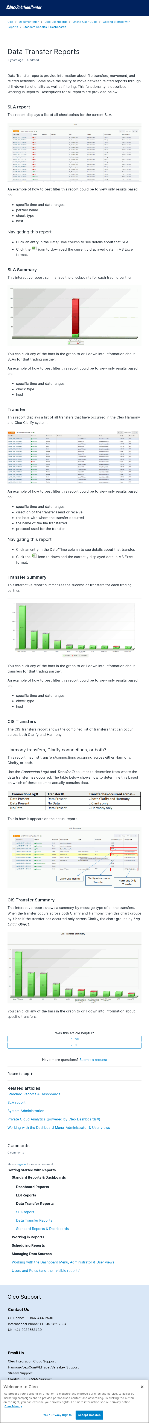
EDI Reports (26, 1195)
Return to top (20, 1073)
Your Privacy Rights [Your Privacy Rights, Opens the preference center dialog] (57, 1415)
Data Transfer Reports (35, 1203)
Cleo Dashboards (56, 22)
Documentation (29, 22)
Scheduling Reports (28, 1245)
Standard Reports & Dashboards (44, 27)
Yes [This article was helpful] (76, 1039)
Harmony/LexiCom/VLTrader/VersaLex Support (43, 1367)
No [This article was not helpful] (76, 1045)
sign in (21, 1164)
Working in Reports (28, 1237)
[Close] (142, 1386)
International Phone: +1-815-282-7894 (37, 1324)
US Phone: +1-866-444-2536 (30, 1318)
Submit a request (93, 1059)
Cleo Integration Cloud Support (32, 1361)
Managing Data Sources (32, 1253)
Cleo (11, 22)
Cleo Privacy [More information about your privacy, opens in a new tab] (13, 1406)
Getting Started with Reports (32, 1170)
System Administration (26, 1110)
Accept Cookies (89, 1415)
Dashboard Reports (32, 1186)
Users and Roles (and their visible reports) (46, 1270)
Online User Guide (85, 22)
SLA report (25, 1212)
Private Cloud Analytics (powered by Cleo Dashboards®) (54, 1119)
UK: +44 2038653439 (25, 1329)
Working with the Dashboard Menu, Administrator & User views (63, 1262)
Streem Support (20, 1373)
